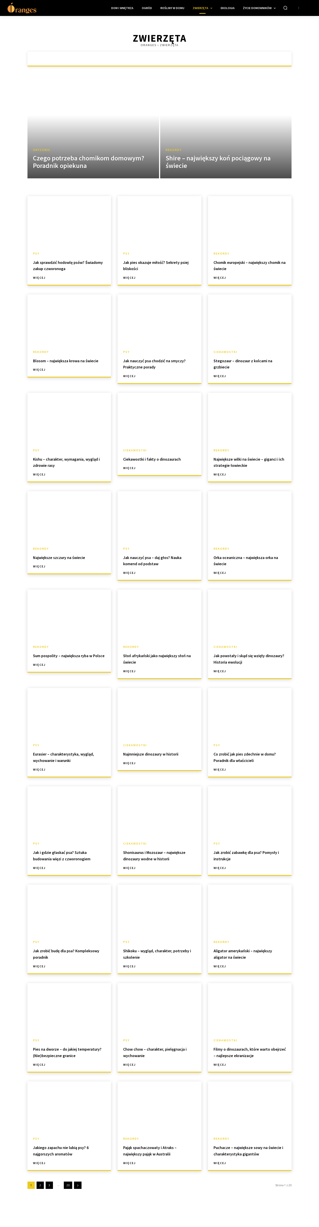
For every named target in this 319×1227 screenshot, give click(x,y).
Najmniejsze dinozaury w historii (152, 756)
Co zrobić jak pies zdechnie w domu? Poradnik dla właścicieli (249, 756)
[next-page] (78, 1204)
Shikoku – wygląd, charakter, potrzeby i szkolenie (156, 960)
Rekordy (173, 149)
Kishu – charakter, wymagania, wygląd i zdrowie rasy (68, 462)
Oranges (149, 45)
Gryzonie (41, 149)
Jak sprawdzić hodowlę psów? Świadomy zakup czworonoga (68, 265)
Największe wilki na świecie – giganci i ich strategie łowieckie (249, 462)
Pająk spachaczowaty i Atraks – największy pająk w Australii (158, 1163)
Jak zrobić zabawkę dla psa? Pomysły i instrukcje (246, 855)
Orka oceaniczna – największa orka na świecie (247, 560)
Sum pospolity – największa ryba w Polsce (65, 658)
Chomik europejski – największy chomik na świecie (247, 265)
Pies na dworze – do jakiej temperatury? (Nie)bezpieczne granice (68, 1061)
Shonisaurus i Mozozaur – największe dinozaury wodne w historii (159, 858)
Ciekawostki (225, 351)
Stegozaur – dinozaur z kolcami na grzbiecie (249, 363)
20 (68, 1204)
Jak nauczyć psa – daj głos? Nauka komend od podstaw (154, 560)
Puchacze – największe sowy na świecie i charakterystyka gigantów (250, 1166)
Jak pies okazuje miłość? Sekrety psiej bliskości (151, 265)
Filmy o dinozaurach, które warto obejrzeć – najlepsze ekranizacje (244, 1061)
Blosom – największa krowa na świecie (68, 363)
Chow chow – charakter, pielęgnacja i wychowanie (152, 1058)
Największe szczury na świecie (67, 557)
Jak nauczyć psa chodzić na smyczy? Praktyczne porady (155, 363)
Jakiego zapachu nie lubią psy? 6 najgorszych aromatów (68, 1163)
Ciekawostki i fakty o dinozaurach (146, 462)
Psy (36, 253)
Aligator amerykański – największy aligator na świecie (248, 960)
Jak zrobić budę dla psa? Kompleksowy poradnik (61, 960)
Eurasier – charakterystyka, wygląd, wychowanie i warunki (68, 756)
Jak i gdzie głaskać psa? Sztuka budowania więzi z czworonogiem (68, 858)
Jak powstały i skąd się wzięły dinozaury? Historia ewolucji (247, 658)
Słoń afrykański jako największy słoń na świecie (153, 658)
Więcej (39, 277)
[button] (285, 8)
